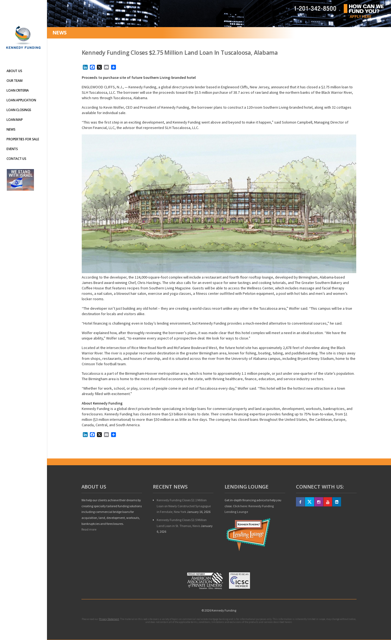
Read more (88, 529)
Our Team (14, 80)
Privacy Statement (109, 619)
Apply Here (360, 16)
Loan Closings (19, 110)
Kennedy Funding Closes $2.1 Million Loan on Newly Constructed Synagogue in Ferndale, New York (184, 506)
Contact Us (16, 158)
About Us (14, 71)
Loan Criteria (18, 90)
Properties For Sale (23, 139)
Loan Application (21, 100)
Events (12, 149)
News (11, 129)
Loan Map (15, 119)
